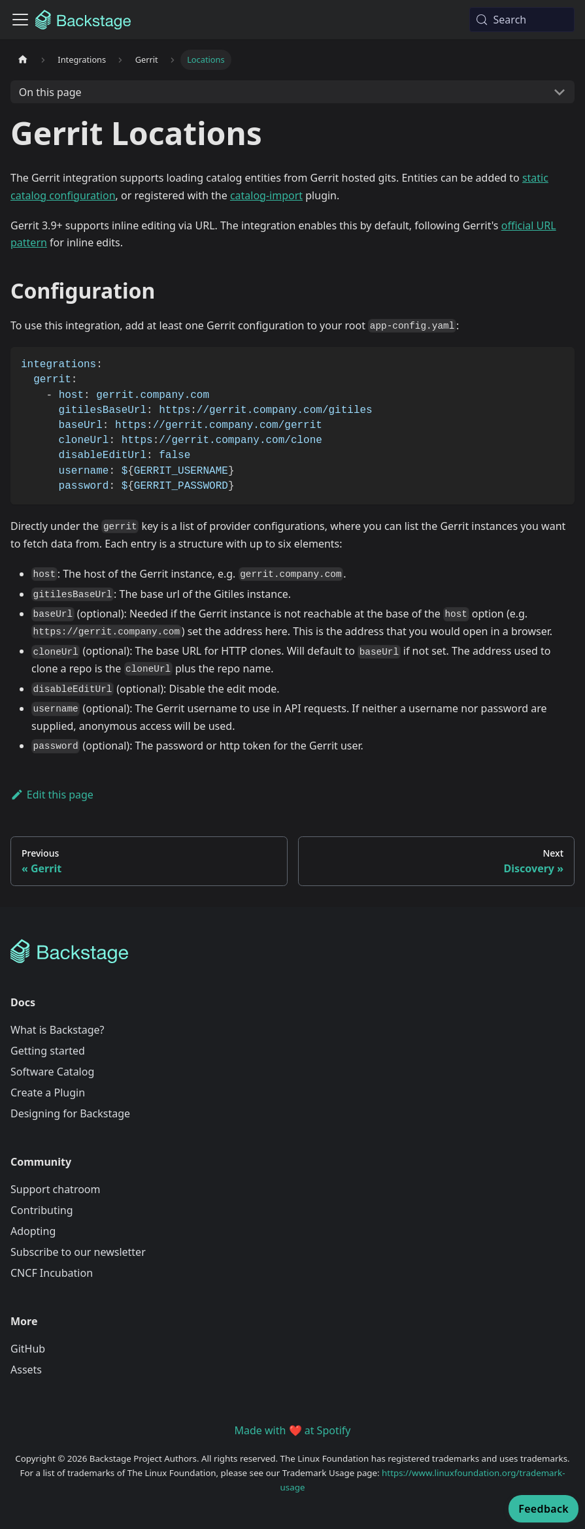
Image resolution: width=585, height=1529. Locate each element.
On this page (50, 92)
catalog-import (266, 195)
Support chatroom (55, 1189)
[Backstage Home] (292, 951)
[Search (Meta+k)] (522, 19)
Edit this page (51, 794)
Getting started (47, 1051)
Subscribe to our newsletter (78, 1252)
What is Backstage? (57, 1030)
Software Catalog (52, 1071)
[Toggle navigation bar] (20, 19)
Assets (26, 1369)
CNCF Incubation (51, 1273)
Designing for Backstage (70, 1113)
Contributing (41, 1210)
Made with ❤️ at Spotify (293, 1430)
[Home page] (22, 60)
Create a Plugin (47, 1092)
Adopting (33, 1231)
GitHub (27, 1348)
